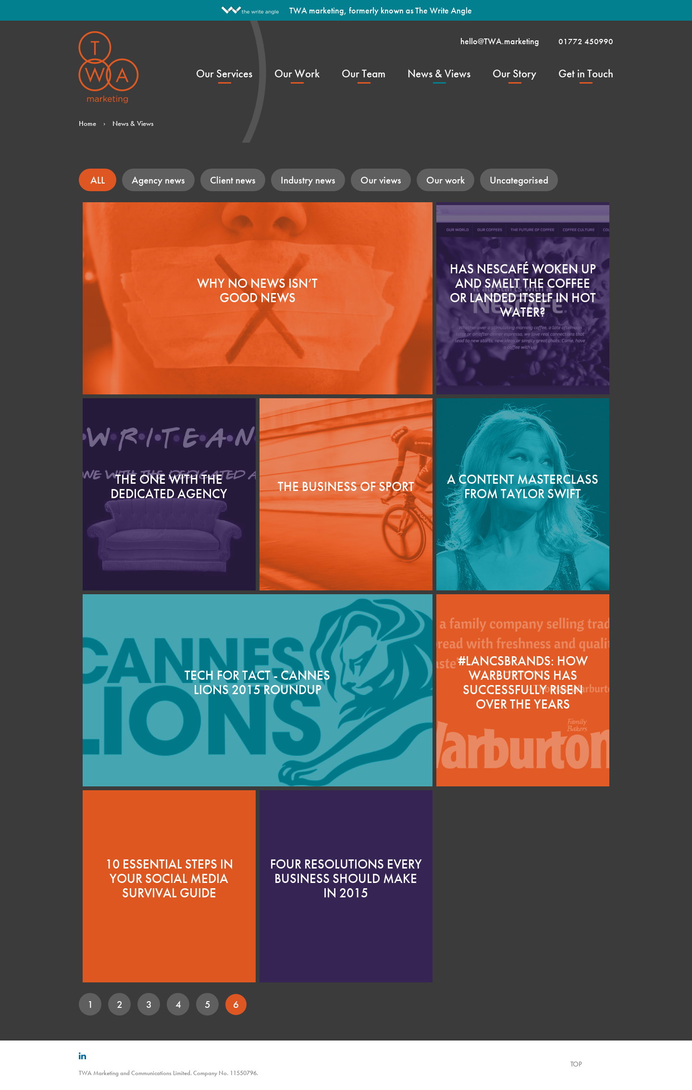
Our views (380, 179)
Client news (233, 179)
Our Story (514, 73)
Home (87, 123)
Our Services (224, 73)
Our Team (363, 73)
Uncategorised (519, 179)
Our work (445, 179)
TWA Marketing (109, 66)
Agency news (158, 179)
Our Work (297, 73)
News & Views (439, 73)
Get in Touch (585, 73)
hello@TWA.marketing (499, 41)
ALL (97, 179)
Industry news (308, 179)
